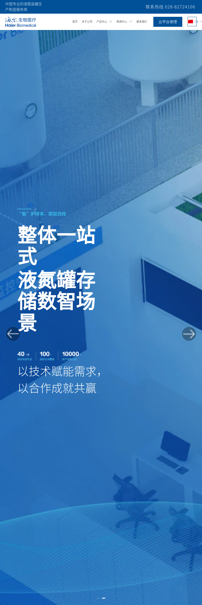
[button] (13, 334)
